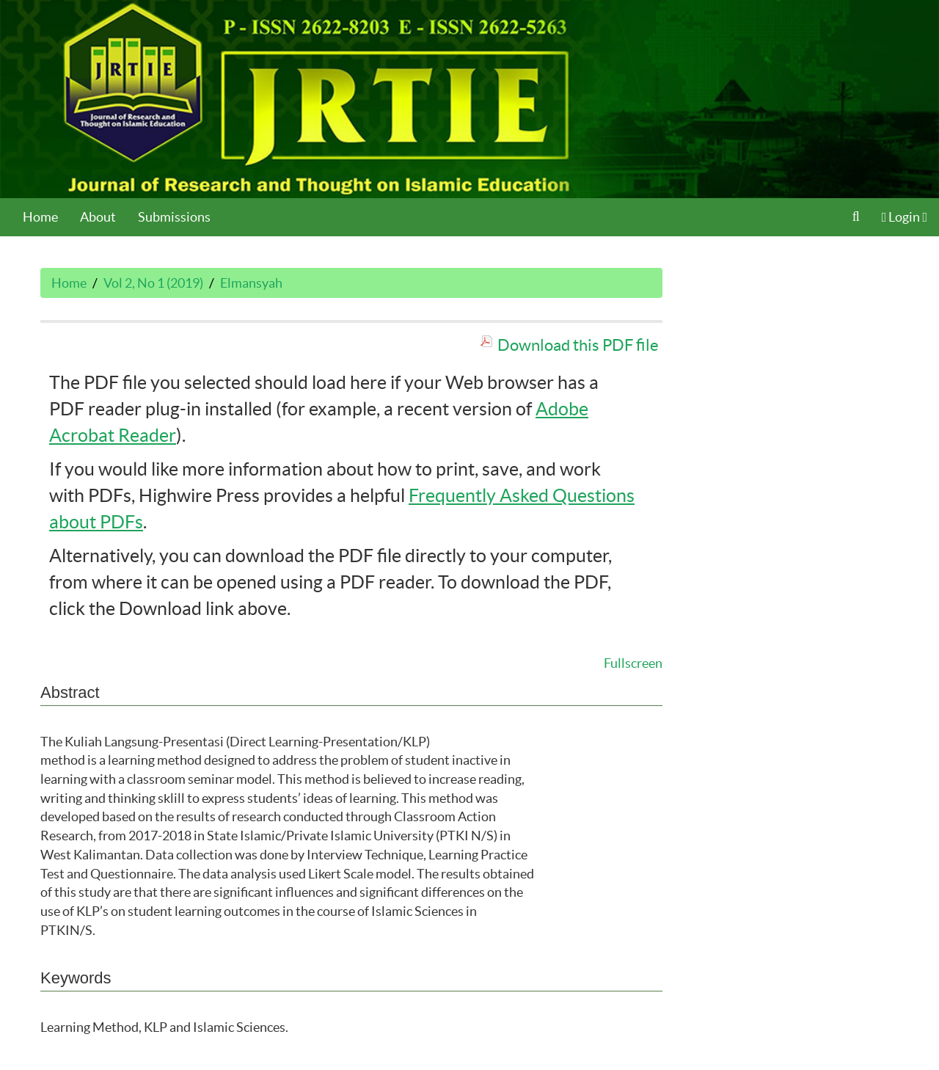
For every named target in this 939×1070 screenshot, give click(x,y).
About (98, 217)
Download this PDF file (578, 345)
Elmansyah (251, 283)
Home (40, 217)
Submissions (174, 217)
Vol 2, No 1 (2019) (153, 283)
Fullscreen (633, 663)
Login (904, 217)
